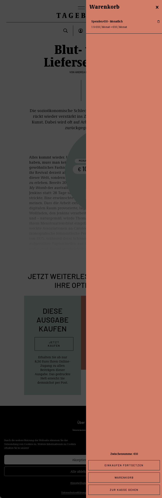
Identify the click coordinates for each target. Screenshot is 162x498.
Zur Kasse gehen (124, 489)
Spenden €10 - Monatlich (107, 21)
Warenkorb (124, 477)
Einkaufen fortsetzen (124, 465)
